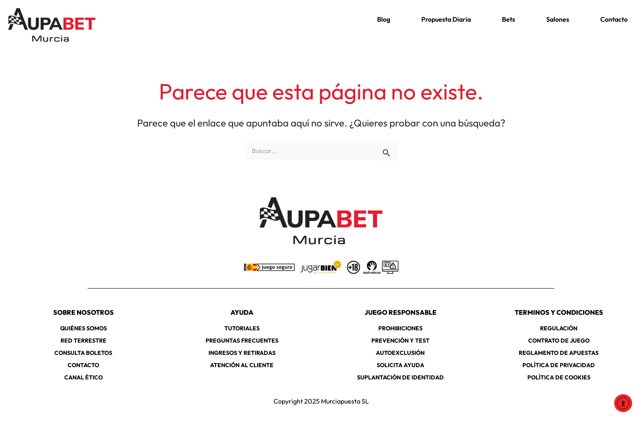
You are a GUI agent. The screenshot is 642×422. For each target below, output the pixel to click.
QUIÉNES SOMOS (83, 328)
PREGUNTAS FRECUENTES (242, 340)
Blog (383, 19)
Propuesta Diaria (446, 19)
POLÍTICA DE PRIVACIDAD (558, 365)
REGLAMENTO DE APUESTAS (559, 353)
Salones (557, 19)
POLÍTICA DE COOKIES (558, 377)
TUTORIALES (242, 328)
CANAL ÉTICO (83, 377)
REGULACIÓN (558, 328)
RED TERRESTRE (83, 340)
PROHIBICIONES (400, 328)
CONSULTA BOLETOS (83, 353)
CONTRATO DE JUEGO (559, 340)
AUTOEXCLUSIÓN (400, 353)
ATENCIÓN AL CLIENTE (242, 365)
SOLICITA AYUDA (400, 365)
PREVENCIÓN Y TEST (400, 340)
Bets (508, 19)
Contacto (614, 19)
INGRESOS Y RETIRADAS (242, 353)
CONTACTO (83, 365)
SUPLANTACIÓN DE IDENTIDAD (400, 377)
